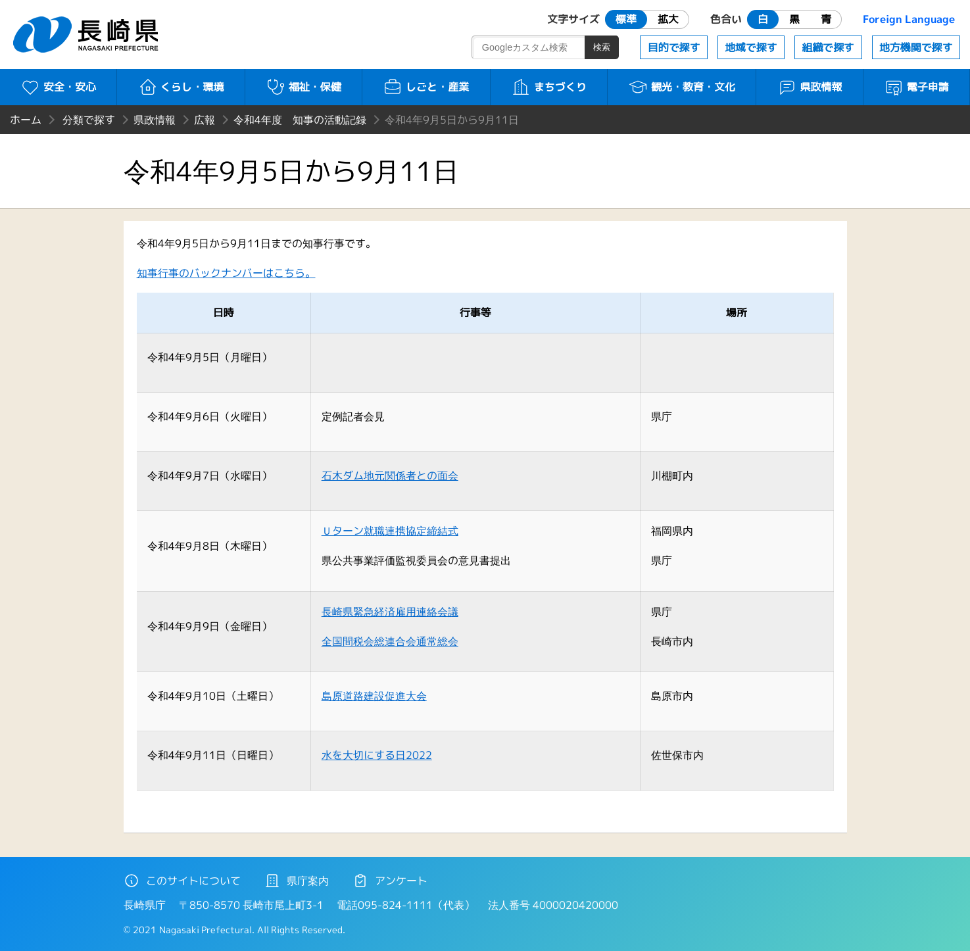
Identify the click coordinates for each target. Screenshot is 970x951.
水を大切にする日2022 (377, 755)
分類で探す (88, 119)
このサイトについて (182, 881)
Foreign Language (909, 19)
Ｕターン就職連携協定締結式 (390, 531)
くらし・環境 (181, 87)
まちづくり (549, 87)
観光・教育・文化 (681, 87)
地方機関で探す (916, 47)
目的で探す (674, 47)
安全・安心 (58, 87)
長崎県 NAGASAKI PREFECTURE (87, 34)
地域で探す (751, 47)
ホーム (25, 119)
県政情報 (809, 87)
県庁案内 (296, 881)
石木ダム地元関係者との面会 (390, 475)
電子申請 (916, 87)
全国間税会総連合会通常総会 (390, 641)
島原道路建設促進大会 (374, 696)
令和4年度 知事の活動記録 (299, 119)
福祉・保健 (303, 87)
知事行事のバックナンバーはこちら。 (226, 273)
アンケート (389, 881)
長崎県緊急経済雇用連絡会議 (390, 611)
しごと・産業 (426, 87)
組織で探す (828, 47)
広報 (204, 119)
